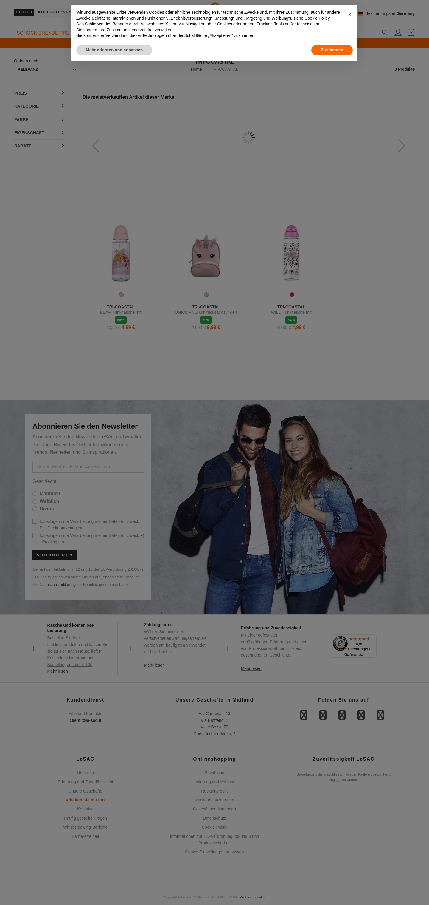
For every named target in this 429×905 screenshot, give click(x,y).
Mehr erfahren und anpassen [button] (114, 49)
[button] (350, 14)
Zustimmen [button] (332, 49)
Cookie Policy (316, 18)
